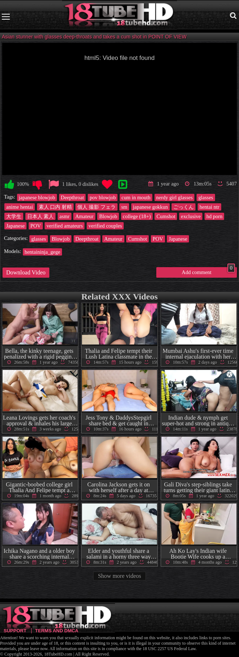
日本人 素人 (40, 216)
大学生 (13, 216)
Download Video (26, 272)
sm (124, 207)
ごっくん (183, 207)
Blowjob (108, 216)
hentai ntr (209, 207)
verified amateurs (64, 226)
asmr (64, 216)
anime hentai (19, 207)
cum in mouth (136, 197)
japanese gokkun (150, 207)
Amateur (84, 216)
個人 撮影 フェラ (96, 207)
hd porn (214, 216)
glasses (205, 197)
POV (35, 226)
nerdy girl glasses (174, 197)
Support (15, 630)
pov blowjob (103, 197)
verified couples (105, 226)
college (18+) (137, 216)
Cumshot (165, 216)
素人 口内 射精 (55, 207)
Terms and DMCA (56, 630)
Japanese (15, 226)
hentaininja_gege (42, 252)
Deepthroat (72, 197)
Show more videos (119, 576)
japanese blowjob (37, 197)
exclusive (191, 216)
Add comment (208, 271)
